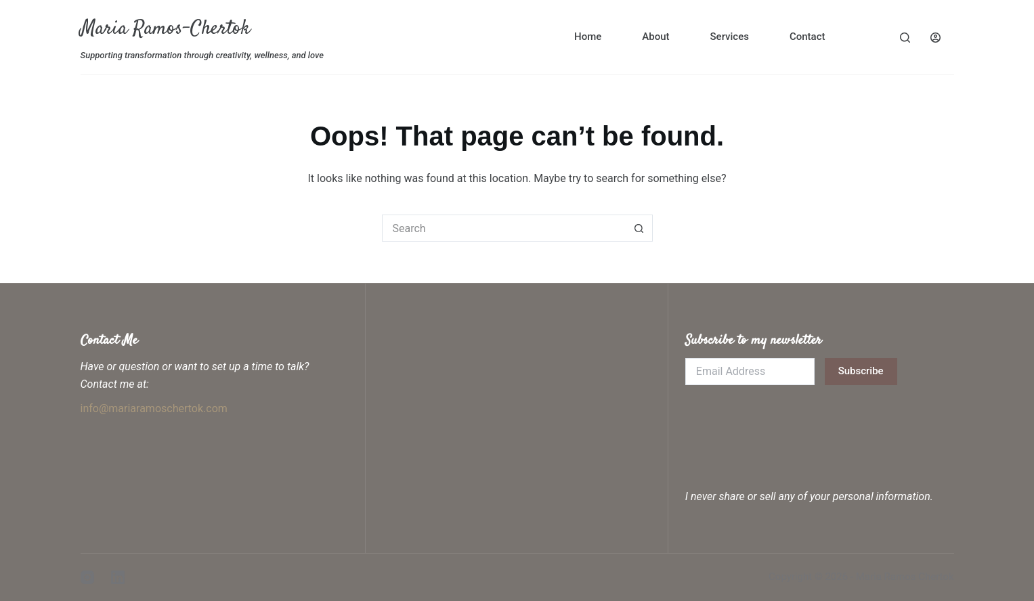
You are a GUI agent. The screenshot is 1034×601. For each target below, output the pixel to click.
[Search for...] (504, 228)
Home (587, 36)
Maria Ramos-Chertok (165, 28)
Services (729, 36)
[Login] (935, 37)
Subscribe (861, 371)
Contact (807, 36)
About (655, 36)
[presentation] (788, 425)
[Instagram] (87, 577)
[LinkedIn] (118, 577)
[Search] (905, 37)
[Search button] (639, 228)
